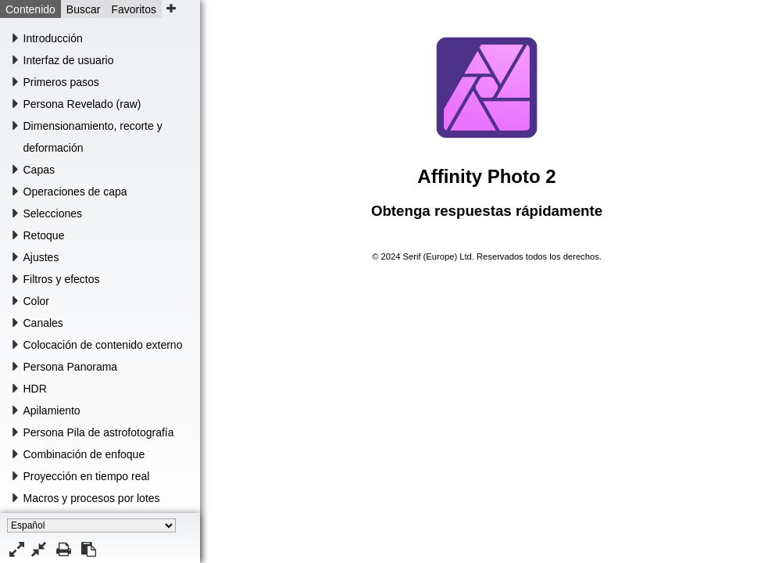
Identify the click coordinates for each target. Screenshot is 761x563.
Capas (39, 169)
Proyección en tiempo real (86, 476)
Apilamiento (51, 410)
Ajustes (41, 257)
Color (36, 301)
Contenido (30, 9)
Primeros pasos (61, 82)
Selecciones (53, 213)
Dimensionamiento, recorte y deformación (93, 137)
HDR (35, 388)
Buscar (83, 9)
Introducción (53, 38)
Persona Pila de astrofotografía (98, 432)
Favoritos (133, 9)
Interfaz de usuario (68, 60)
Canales (43, 323)
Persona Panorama (70, 366)
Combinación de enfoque (84, 454)
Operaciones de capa (75, 191)
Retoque (44, 235)
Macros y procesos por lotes (91, 498)
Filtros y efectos (61, 279)
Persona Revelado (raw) (82, 104)
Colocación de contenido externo (103, 345)
